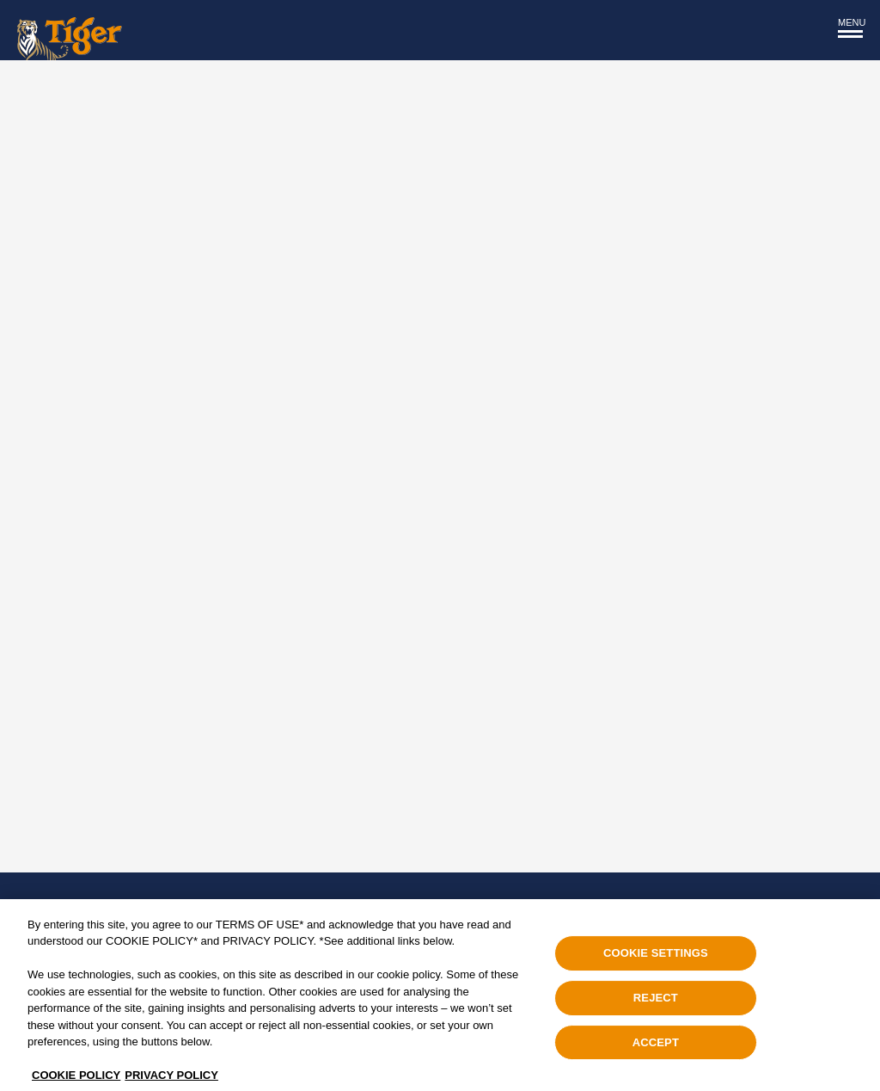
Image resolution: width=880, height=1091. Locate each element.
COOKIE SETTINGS (655, 957)
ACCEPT (655, 1045)
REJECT (655, 1001)
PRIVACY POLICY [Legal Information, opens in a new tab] (171, 1079)
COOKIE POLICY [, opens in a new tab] (76, 1079)
